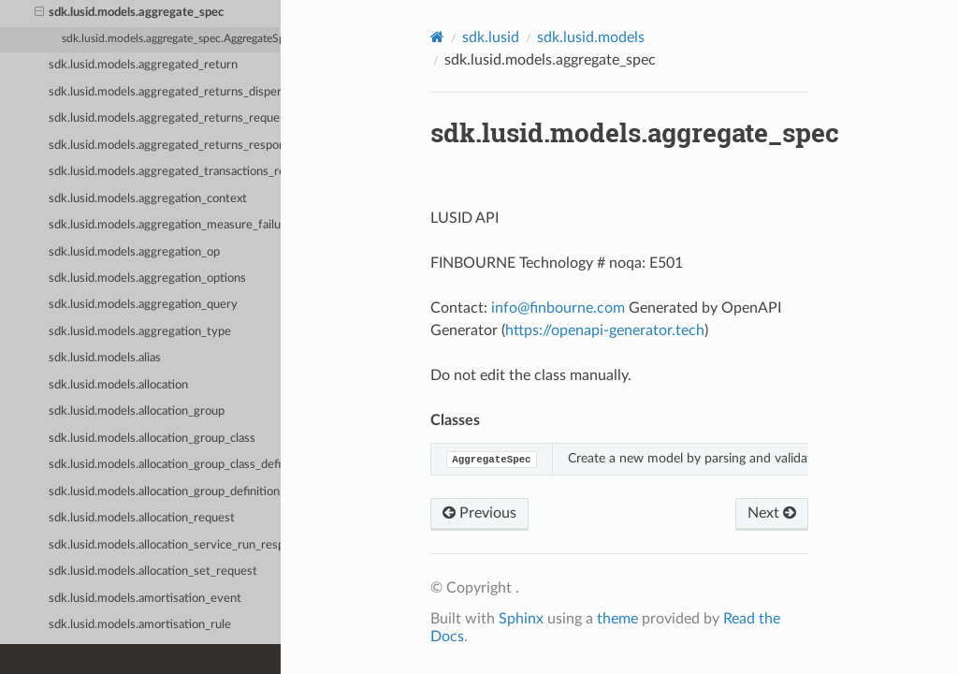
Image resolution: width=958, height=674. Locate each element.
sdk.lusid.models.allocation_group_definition (164, 492)
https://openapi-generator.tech (604, 330)
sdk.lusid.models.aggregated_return (143, 65)
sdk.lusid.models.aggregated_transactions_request (165, 172)
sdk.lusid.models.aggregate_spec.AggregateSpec (171, 39)
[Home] (437, 37)
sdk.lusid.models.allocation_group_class (152, 438)
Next (772, 513)
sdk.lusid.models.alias (105, 358)
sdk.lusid (490, 37)
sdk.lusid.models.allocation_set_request (153, 571)
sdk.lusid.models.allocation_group (137, 411)
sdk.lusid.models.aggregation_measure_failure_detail (165, 225)
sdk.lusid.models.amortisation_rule (140, 625)
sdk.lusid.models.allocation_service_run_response (165, 545)
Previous (479, 513)
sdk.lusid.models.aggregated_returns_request (165, 118)
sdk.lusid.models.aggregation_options (147, 278)
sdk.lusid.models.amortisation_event (145, 599)
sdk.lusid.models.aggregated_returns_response (165, 145)
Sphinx (521, 618)
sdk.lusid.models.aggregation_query (143, 305)
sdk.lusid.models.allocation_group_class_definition (165, 465)
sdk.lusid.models (591, 37)
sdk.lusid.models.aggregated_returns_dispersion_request (165, 92)
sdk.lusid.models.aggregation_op (134, 252)
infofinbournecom (558, 307)
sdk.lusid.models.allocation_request (142, 518)
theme (617, 618)
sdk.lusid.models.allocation (118, 385)
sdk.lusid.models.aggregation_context (148, 199)
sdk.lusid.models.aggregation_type (140, 332)
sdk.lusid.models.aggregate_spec (130, 13)
